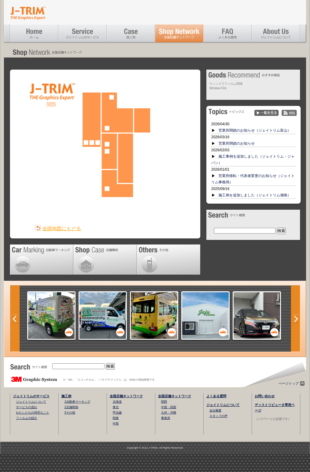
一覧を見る (266, 113)
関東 (116, 418)
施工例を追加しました (254, 195)
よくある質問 (216, 396)
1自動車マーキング (77, 401)
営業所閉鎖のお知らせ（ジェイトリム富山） (254, 130)
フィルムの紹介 (26, 418)
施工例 (66, 396)
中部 (116, 423)
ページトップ (289, 383)
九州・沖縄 (168, 412)
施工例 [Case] (131, 33)
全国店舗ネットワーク (126, 396)
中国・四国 (168, 407)
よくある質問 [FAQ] (227, 33)
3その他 (69, 412)
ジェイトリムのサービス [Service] (82, 33)
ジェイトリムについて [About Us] (276, 33)
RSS (289, 113)
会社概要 (215, 410)
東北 (116, 407)
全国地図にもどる (61, 228)
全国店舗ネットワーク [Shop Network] (179, 33)
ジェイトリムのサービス (31, 396)
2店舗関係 (71, 407)
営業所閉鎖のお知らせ (236, 143)
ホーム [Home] (34, 33)
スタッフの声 (218, 416)
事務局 (165, 418)
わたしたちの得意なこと (32, 412)
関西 (164, 401)
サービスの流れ (26, 407)
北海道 (117, 401)
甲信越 (117, 412)
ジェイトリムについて (31, 401)
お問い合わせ (265, 396)
